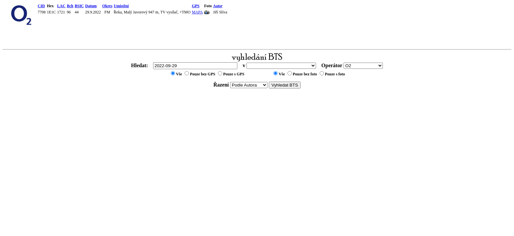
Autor (218, 6)
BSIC (79, 6)
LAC (61, 6)
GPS (195, 6)
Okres (107, 6)
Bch (70, 6)
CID (41, 6)
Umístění (121, 6)
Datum (91, 6)
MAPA (197, 12)
